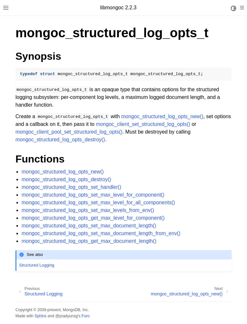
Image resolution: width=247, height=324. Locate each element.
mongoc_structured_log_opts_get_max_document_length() (89, 241)
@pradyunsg (66, 316)
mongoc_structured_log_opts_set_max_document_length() (89, 225)
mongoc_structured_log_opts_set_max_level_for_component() (93, 194)
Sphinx (40, 316)
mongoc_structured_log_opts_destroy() (66, 179)
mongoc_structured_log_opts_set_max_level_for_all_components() (98, 202)
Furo (85, 316)
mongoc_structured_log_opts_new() (63, 171)
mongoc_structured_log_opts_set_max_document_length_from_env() (101, 233)
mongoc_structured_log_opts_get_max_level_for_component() (93, 218)
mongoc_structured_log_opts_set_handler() (71, 187)
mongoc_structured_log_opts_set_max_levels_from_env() (88, 210)
